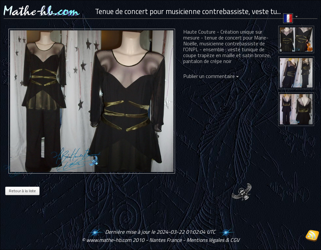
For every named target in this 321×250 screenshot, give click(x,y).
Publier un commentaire (211, 76)
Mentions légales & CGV (212, 240)
